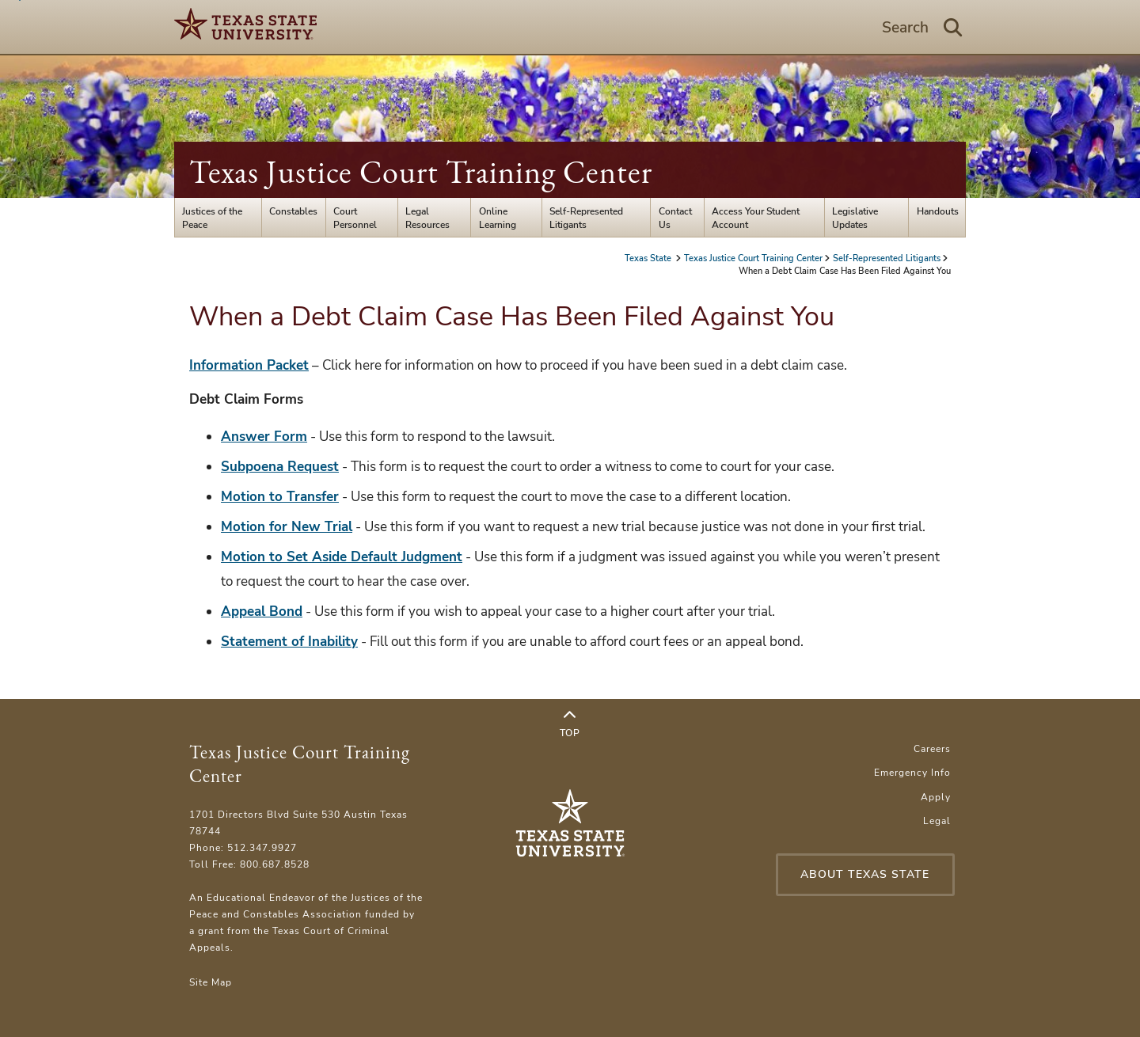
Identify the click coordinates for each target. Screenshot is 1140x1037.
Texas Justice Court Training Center (420, 171)
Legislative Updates (855, 217)
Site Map (210, 982)
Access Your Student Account (756, 217)
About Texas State (864, 874)
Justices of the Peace (212, 217)
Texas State (649, 258)
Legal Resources (427, 217)
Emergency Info (912, 772)
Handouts (938, 211)
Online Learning (497, 217)
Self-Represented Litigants (586, 217)
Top (570, 724)
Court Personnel (355, 217)
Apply (936, 796)
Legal (937, 820)
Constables (293, 211)
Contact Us (675, 217)
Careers (932, 748)
